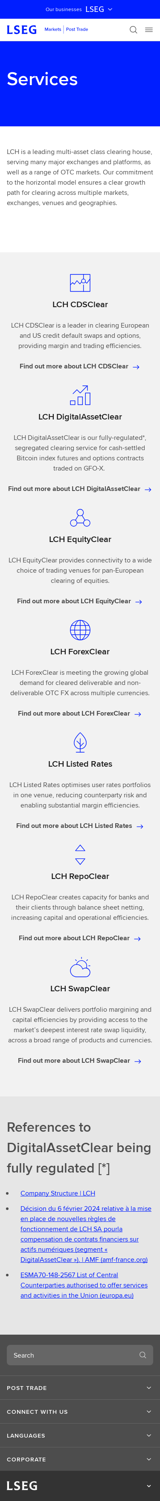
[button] (80, 1388)
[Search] (133, 29)
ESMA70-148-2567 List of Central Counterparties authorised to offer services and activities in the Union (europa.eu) (84, 1285)
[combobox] (70, 1355)
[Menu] (149, 29)
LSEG (99, 9)
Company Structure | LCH (57, 1193)
